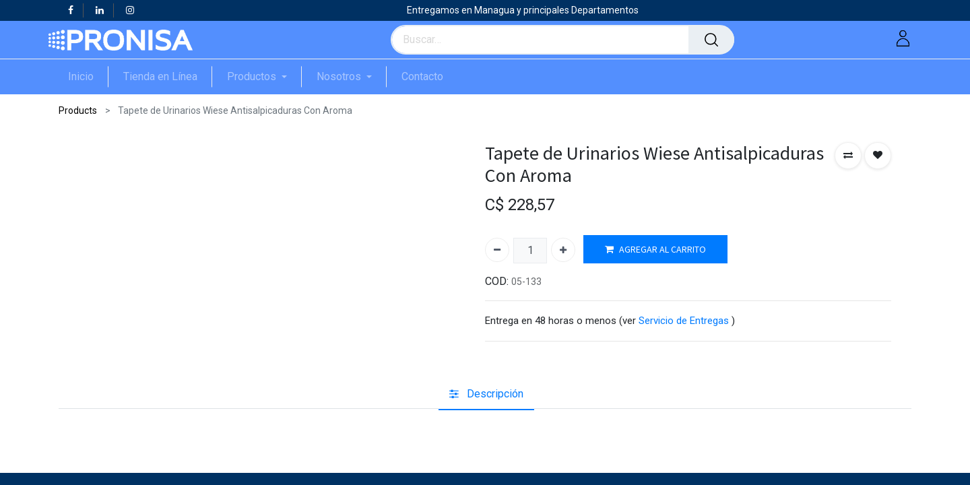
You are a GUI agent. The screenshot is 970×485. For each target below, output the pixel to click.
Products (78, 110)
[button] (848, 155)
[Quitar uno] (497, 250)
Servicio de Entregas (684, 321)
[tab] (486, 394)
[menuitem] (88, 76)
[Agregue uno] (563, 250)
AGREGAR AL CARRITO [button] (655, 250)
